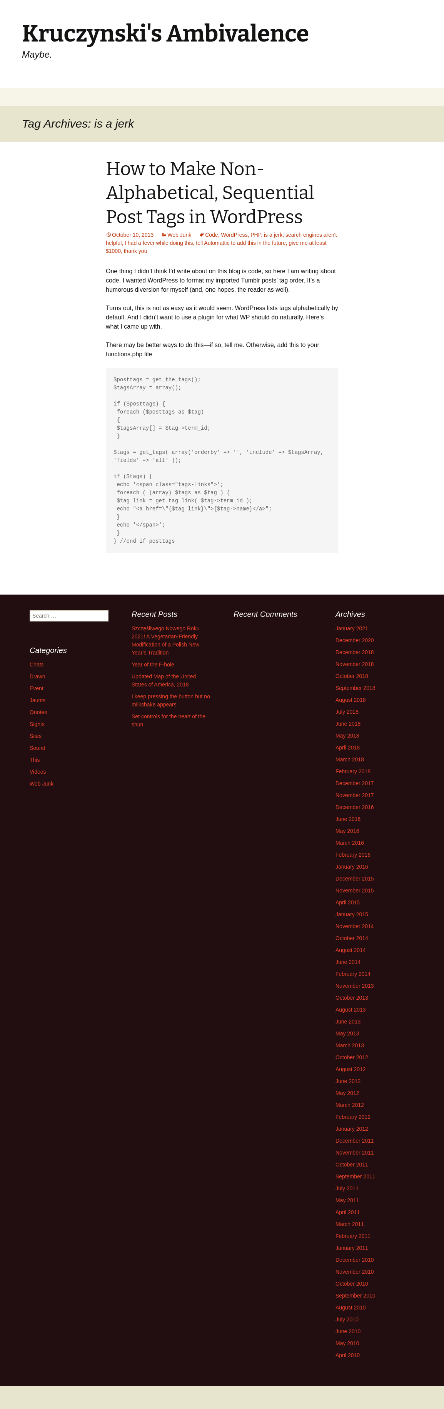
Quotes (38, 712)
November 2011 (355, 1153)
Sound (37, 748)
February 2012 (353, 1117)
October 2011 (352, 1164)
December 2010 (355, 1260)
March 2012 (350, 1105)
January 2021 (352, 628)
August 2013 (351, 1010)
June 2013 (348, 1022)
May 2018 (347, 736)
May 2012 (347, 1093)
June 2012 (348, 1081)
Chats (37, 664)
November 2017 (355, 795)
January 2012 (352, 1129)
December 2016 (355, 807)
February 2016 (353, 855)
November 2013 (355, 986)
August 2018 (351, 700)
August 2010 (351, 1307)
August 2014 (351, 950)
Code (211, 235)
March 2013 (350, 1045)
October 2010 (352, 1284)
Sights (37, 724)
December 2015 (355, 879)
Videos (38, 772)
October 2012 (352, 1057)
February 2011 (353, 1236)
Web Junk (179, 235)
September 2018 (356, 688)
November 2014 (355, 926)
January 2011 (352, 1248)
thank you (135, 251)
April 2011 (348, 1212)
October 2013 (352, 998)
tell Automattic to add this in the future (240, 243)
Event (36, 688)
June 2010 (348, 1331)
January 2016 (352, 867)
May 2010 (347, 1343)
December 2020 (355, 640)
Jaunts (37, 700)
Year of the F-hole (153, 664)
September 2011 (356, 1176)
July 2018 (347, 712)
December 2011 (355, 1141)
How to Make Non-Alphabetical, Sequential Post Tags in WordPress (210, 193)
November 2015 (355, 890)
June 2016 (348, 819)
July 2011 (347, 1188)
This (35, 760)
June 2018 (348, 724)
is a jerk (273, 235)
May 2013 (347, 1033)
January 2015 (352, 914)
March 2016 (350, 843)
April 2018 (348, 747)
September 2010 (356, 1296)
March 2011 (350, 1224)
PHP (255, 235)
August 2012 (351, 1069)
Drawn (37, 676)
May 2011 (347, 1200)
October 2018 (352, 676)
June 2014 (348, 962)
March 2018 (350, 759)
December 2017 (355, 783)
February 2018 (353, 771)
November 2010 (355, 1272)
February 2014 (353, 974)
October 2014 (352, 938)
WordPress (234, 235)
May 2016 (347, 831)
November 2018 (355, 664)
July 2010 (347, 1319)
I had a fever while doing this (159, 243)
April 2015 (348, 902)
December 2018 (355, 652)
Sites (36, 736)
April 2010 (348, 1355)
